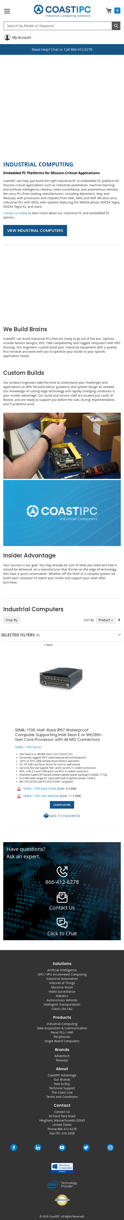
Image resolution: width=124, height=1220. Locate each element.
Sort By (89, 620)
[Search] (116, 26)
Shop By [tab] (11, 620)
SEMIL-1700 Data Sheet (39, 788)
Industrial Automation (62, 979)
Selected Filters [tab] (18, 634)
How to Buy (62, 1084)
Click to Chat (62, 933)
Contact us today (15, 213)
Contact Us (62, 1112)
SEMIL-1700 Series (28, 747)
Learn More (62, 805)
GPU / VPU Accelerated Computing (62, 974)
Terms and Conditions (62, 1097)
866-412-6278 (81, 49)
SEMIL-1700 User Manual (41, 796)
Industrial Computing (62, 1024)
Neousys (62, 1060)
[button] (62, 816)
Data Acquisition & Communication (62, 1028)
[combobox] (62, 26)
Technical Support (62, 1088)
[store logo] (62, 11)
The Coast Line (62, 1092)
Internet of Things (62, 983)
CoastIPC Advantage (62, 1075)
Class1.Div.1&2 (62, 1009)
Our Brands (62, 1079)
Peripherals (62, 1037)
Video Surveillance (62, 991)
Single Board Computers (62, 1041)
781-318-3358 (65, 1133)
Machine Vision (62, 987)
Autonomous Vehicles (62, 1000)
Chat (55, 49)
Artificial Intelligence (62, 970)
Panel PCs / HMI (62, 1032)
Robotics (62, 996)
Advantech (62, 1056)
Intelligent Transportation (62, 1004)
